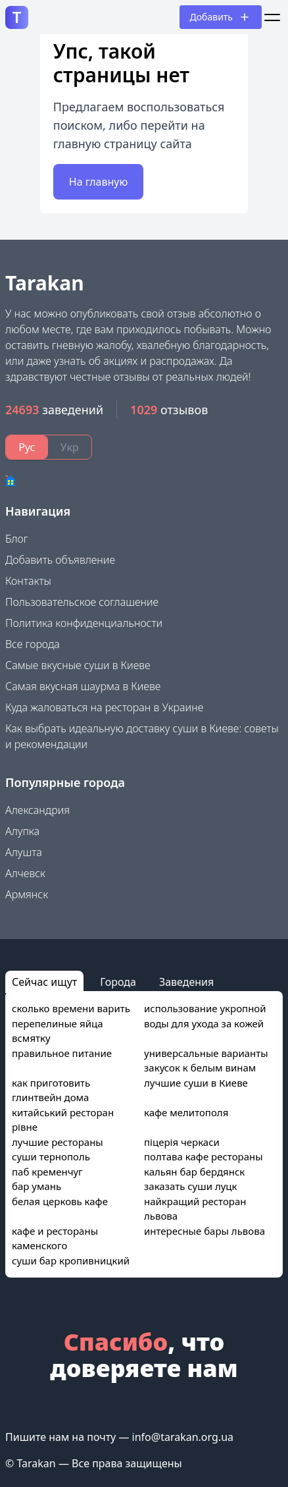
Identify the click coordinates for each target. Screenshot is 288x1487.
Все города (32, 644)
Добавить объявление (60, 560)
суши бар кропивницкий (71, 1260)
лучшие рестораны (57, 1142)
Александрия (37, 810)
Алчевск (25, 873)
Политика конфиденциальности (83, 623)
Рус (26, 447)
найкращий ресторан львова (195, 1209)
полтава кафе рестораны (203, 1156)
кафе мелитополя (186, 1112)
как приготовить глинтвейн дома (51, 1090)
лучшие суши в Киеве (196, 1082)
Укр (69, 447)
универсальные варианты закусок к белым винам (206, 1060)
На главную (98, 182)
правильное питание (62, 1053)
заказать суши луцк (190, 1186)
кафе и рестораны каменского (55, 1238)
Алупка (22, 831)
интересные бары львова (204, 1230)
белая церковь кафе (60, 1201)
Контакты (28, 581)
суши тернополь (51, 1156)
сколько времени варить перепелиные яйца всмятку (71, 1023)
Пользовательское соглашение (81, 602)
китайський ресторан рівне (63, 1120)
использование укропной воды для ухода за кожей (205, 1016)
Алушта (23, 852)
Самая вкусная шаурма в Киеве (82, 686)
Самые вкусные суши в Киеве (78, 665)
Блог (16, 538)
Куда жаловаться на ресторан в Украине (104, 707)
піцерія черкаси (182, 1142)
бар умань (36, 1186)
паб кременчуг (47, 1171)
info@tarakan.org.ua (182, 1437)
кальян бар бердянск (194, 1171)
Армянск (26, 894)
